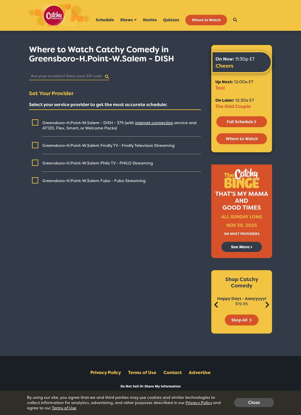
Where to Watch (206, 20)
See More (241, 247)
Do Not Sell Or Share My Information (151, 386)
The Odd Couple (233, 106)
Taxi (220, 88)
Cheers (224, 65)
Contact (172, 373)
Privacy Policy (105, 373)
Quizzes (171, 19)
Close (254, 402)
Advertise (200, 373)
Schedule (105, 19)
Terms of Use (142, 373)
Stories (150, 19)
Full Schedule (242, 121)
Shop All (241, 320)
